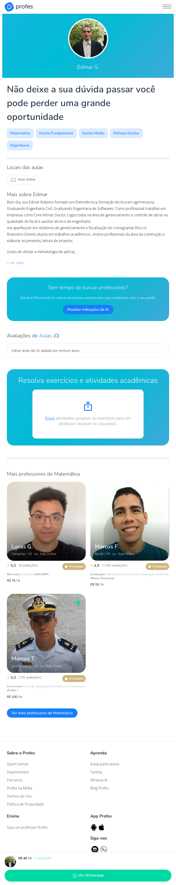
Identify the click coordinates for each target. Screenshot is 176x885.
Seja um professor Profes (27, 827)
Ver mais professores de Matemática (42, 713)
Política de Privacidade (25, 804)
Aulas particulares (104, 764)
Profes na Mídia (19, 788)
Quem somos (17, 764)
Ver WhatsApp (88, 875)
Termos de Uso (19, 796)
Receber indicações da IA (88, 309)
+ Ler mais (15, 262)
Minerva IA (98, 780)
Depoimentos (18, 772)
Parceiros (14, 780)
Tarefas (96, 772)
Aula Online (23, 180)
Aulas (46, 335)
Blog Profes (99, 788)
